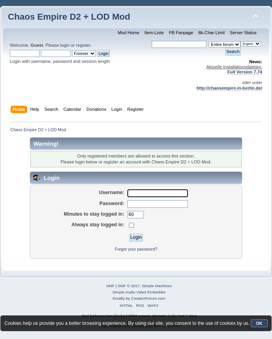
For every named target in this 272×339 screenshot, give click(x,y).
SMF (110, 286)
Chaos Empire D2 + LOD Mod (69, 17)
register (83, 45)
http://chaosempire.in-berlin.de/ (229, 88)
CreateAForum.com (148, 298)
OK (259, 323)
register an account (122, 161)
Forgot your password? (136, 249)
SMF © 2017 (129, 286)
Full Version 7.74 (244, 72)
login (65, 45)
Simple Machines (157, 286)
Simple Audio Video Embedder (138, 292)
